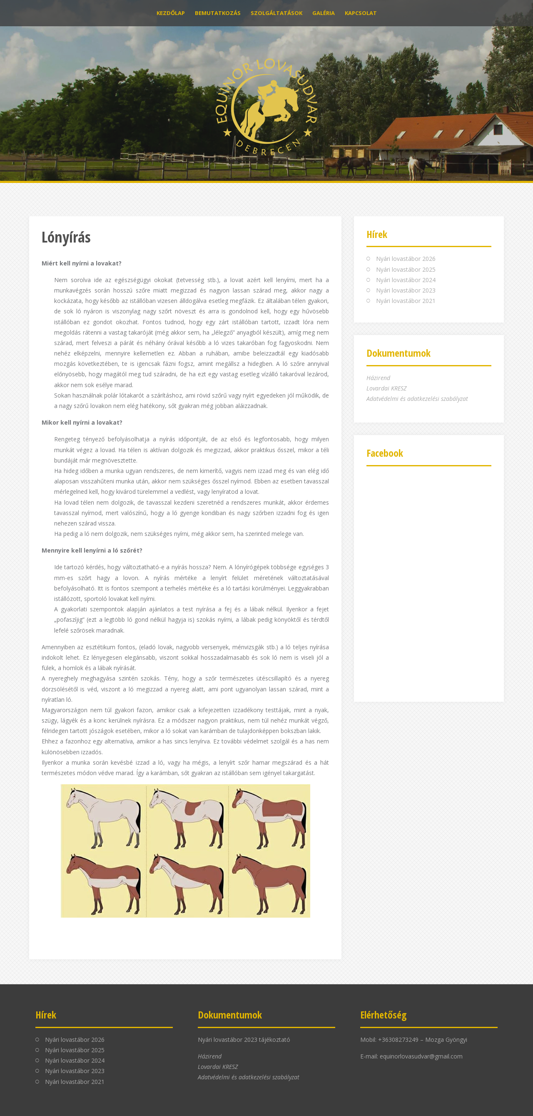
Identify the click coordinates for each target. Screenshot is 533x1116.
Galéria (323, 13)
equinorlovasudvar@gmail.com (421, 1056)
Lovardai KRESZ (386, 388)
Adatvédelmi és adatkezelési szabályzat (417, 399)
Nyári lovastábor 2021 (406, 301)
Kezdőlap (171, 13)
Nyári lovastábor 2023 (406, 290)
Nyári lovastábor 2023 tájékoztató (244, 1039)
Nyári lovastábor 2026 (406, 259)
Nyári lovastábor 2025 (406, 269)
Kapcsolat (361, 13)
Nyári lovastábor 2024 (406, 280)
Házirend (378, 378)
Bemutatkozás (218, 13)
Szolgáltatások (276, 13)
